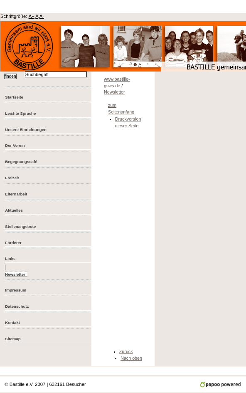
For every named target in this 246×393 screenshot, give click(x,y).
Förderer (13, 242)
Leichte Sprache (20, 113)
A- (41, 16)
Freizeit (12, 177)
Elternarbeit (16, 194)
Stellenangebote (20, 226)
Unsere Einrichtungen (26, 129)
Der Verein (15, 145)
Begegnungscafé (21, 161)
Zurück (126, 351)
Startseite (14, 97)
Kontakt (12, 322)
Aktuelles (14, 210)
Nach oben (131, 358)
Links (10, 258)
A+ (31, 16)
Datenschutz (17, 306)
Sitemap (12, 338)
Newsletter (114, 91)
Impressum (15, 290)
